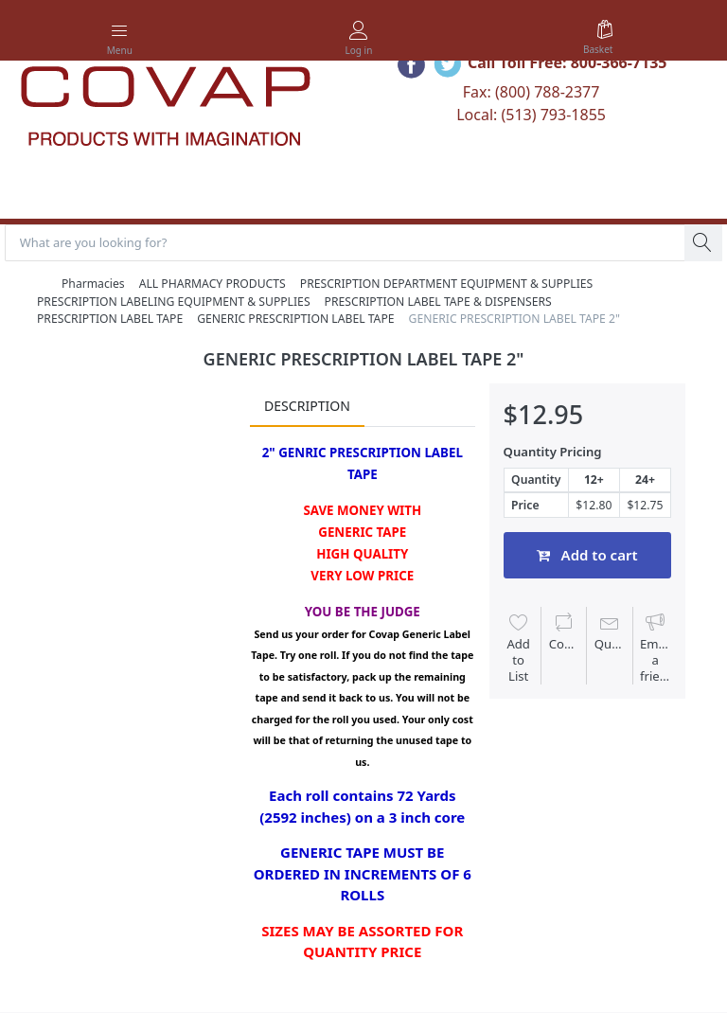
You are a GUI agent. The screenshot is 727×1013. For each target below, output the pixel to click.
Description (307, 406)
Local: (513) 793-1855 (531, 114)
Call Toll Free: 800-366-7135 (567, 62)
